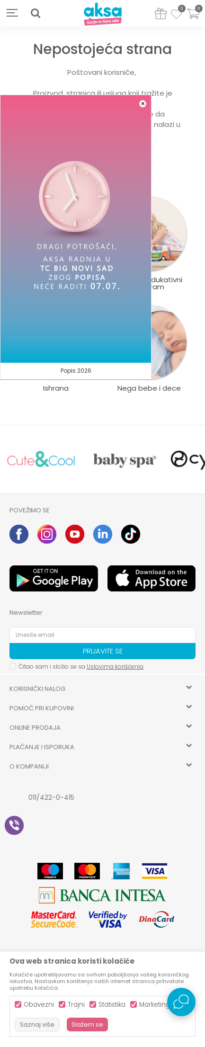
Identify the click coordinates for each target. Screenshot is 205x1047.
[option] (41, 459)
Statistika (111, 1004)
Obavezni (39, 1004)
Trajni (76, 1004)
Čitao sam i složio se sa (80, 666)
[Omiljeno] (176, 16)
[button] (35, 13)
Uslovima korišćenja (115, 666)
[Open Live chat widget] (181, 1002)
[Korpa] (193, 20)
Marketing (154, 1004)
